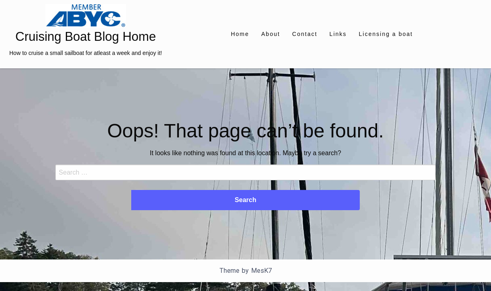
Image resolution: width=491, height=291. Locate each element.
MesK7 (261, 270)
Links (338, 34)
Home (240, 34)
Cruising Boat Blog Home (85, 37)
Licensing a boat (386, 34)
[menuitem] (240, 34)
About (270, 34)
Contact (304, 34)
